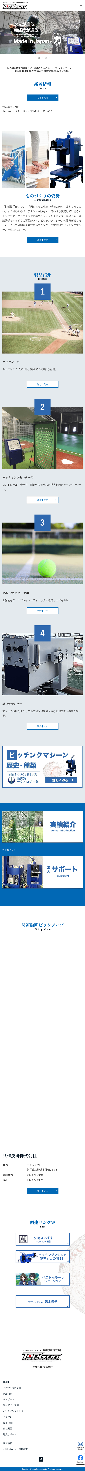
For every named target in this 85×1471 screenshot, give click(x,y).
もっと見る (42, 97)
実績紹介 (7, 1393)
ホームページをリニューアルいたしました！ (27, 111)
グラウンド (8, 1417)
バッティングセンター (14, 1411)
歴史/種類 (8, 1422)
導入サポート (10, 1434)
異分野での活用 (11, 1405)
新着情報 (7, 1443)
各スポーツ (8, 1399)
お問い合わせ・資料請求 (15, 1449)
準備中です (42, 500)
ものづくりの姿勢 (12, 1387)
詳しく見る (42, 384)
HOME (6, 1382)
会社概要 (7, 1428)
